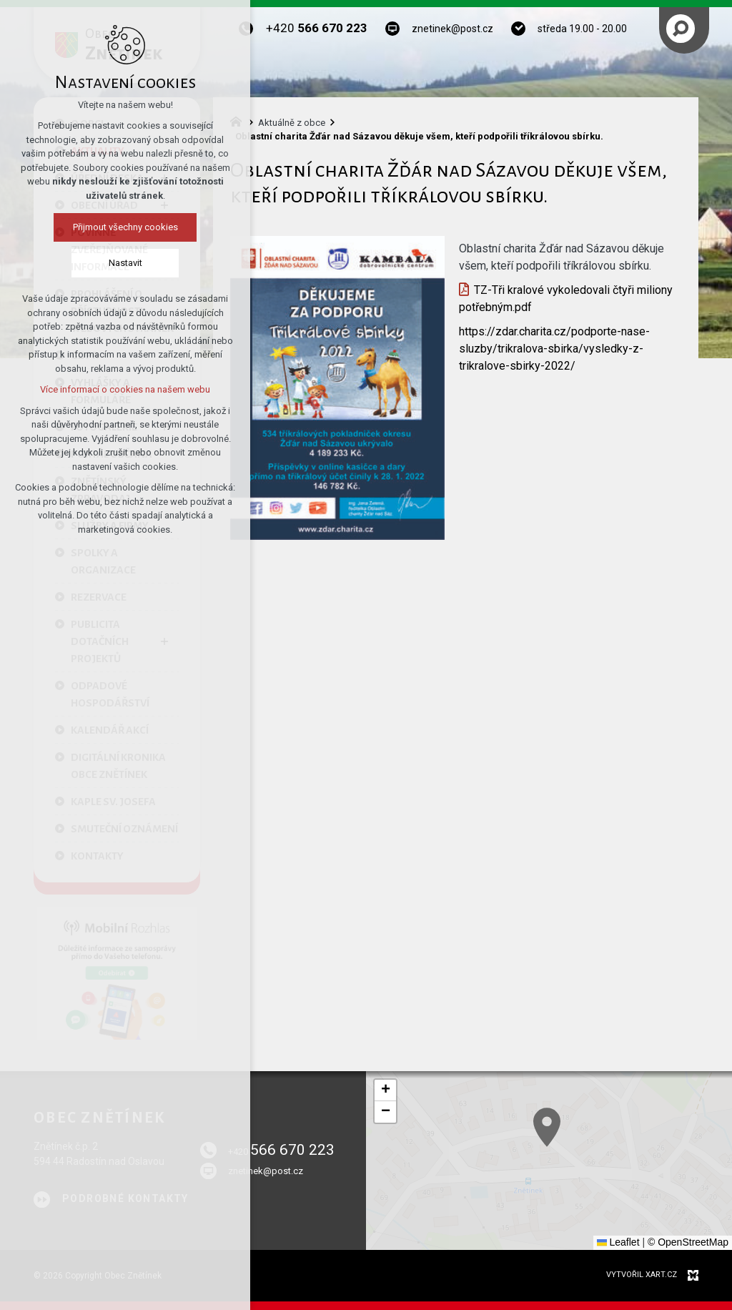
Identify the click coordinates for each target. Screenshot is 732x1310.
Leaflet (618, 1242)
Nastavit (125, 262)
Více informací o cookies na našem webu (125, 389)
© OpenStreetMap (688, 1242)
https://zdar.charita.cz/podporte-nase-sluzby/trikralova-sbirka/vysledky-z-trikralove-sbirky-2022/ (554, 349)
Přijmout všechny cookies (125, 227)
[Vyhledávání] (680, 28)
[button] (385, 1090)
